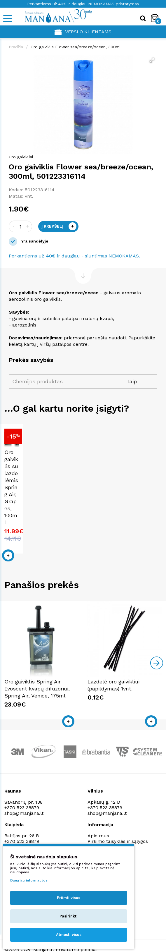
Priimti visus (68, 898)
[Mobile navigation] (7, 18)
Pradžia (16, 46)
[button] (152, 60)
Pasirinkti (69, 916)
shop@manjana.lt (23, 802)
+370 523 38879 (21, 796)
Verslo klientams (83, 32)
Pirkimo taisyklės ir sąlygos (118, 830)
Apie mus (98, 824)
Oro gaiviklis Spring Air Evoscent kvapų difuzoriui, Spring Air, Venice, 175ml (37, 677)
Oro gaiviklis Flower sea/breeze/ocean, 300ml (76, 46)
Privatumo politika (108, 835)
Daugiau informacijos (29, 880)
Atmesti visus (68, 934)
